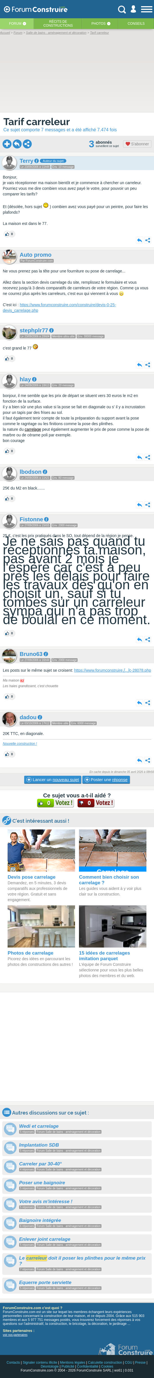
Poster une (106, 779)
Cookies (107, 1366)
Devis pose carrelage (31, 877)
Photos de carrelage (30, 953)
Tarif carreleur (36, 121)
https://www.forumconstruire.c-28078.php (112, 670)
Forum (15, 24)
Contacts (13, 1363)
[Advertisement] (77, 1046)
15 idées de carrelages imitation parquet (104, 955)
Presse (140, 1363)
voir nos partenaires (15, 1334)
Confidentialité (87, 1366)
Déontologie (50, 1366)
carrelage (33, 429)
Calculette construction (105, 1363)
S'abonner (137, 144)
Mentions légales (72, 1363)
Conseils (136, 24)
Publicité (68, 1366)
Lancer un (52, 779)
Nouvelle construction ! (20, 744)
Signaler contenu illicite (40, 1363)
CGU (128, 1363)
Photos (98, 24)
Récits (58, 24)
